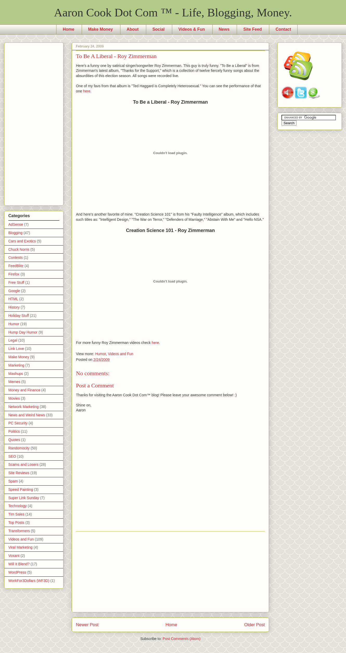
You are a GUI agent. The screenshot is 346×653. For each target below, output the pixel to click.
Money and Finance (24, 390)
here (86, 91)
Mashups (15, 374)
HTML (13, 299)
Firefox (14, 274)
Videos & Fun (191, 29)
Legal (12, 340)
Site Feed (252, 29)
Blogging (15, 233)
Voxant (14, 556)
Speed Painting (20, 489)
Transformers (19, 531)
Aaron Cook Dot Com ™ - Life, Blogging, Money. (173, 12)
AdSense (15, 224)
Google (14, 291)
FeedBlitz (15, 266)
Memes (14, 382)
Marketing (16, 365)
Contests (15, 257)
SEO (12, 456)
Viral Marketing (20, 547)
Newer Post (87, 624)
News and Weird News (26, 415)
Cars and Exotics (22, 241)
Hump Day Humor (22, 332)
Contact (283, 29)
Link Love (16, 349)
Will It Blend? (19, 564)
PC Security (18, 423)
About (133, 29)
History (14, 307)
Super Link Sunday (23, 498)
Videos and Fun (120, 354)
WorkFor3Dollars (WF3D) (28, 581)
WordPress (17, 572)
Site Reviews (18, 473)
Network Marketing (23, 407)
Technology (17, 506)
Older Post (254, 624)
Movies (14, 398)
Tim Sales (16, 514)
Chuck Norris (18, 249)
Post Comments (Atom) (181, 639)
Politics (14, 431)
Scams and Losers (23, 464)
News (224, 29)
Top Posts (16, 522)
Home (68, 29)
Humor (100, 354)
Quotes (14, 440)
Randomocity (19, 448)
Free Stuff (16, 282)
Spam (13, 481)
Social (158, 29)
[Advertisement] (170, 571)
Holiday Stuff (18, 315)
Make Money (100, 29)
